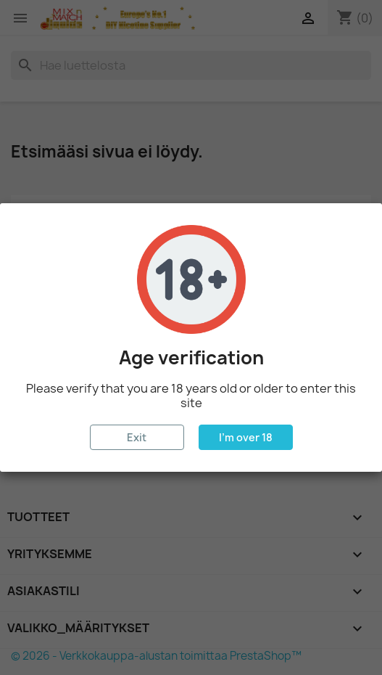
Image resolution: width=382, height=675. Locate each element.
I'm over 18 (246, 437)
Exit (136, 437)
